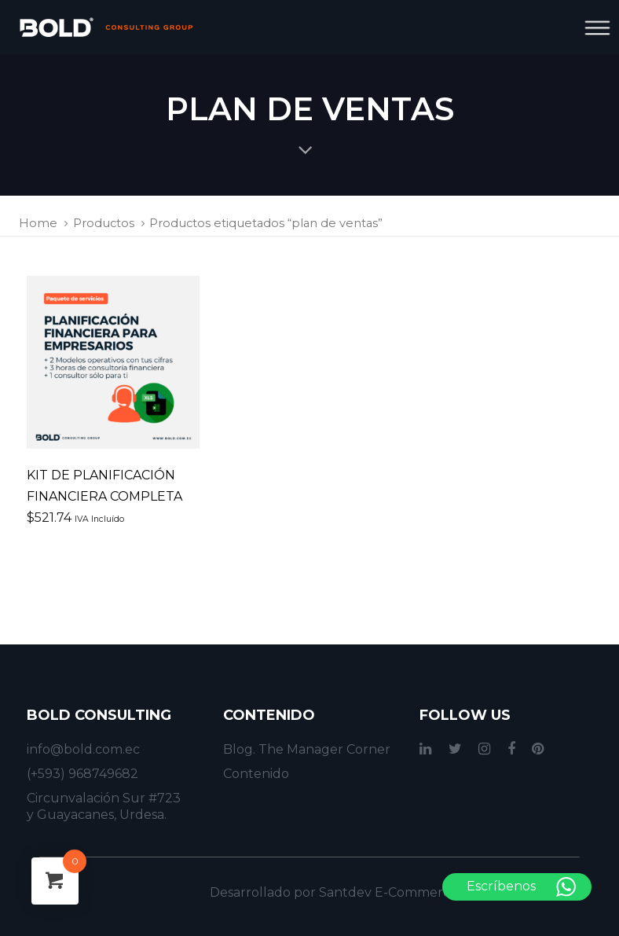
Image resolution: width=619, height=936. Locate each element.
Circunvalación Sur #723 (104, 798)
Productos (103, 223)
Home (38, 223)
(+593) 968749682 (82, 773)
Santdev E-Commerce (388, 892)
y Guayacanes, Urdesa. (97, 814)
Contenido (256, 773)
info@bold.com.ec (83, 749)
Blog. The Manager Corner (306, 749)
